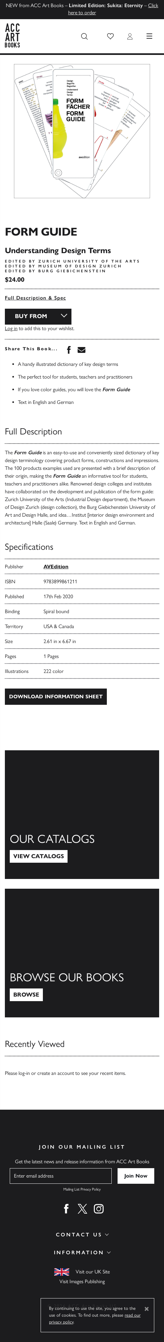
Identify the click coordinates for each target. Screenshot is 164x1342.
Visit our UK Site (93, 1272)
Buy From (31, 316)
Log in (11, 328)
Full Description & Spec (35, 298)
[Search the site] (84, 36)
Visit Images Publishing (82, 1281)
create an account (55, 1073)
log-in (24, 1073)
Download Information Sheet (56, 696)
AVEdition (56, 566)
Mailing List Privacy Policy (82, 1189)
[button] (110, 36)
